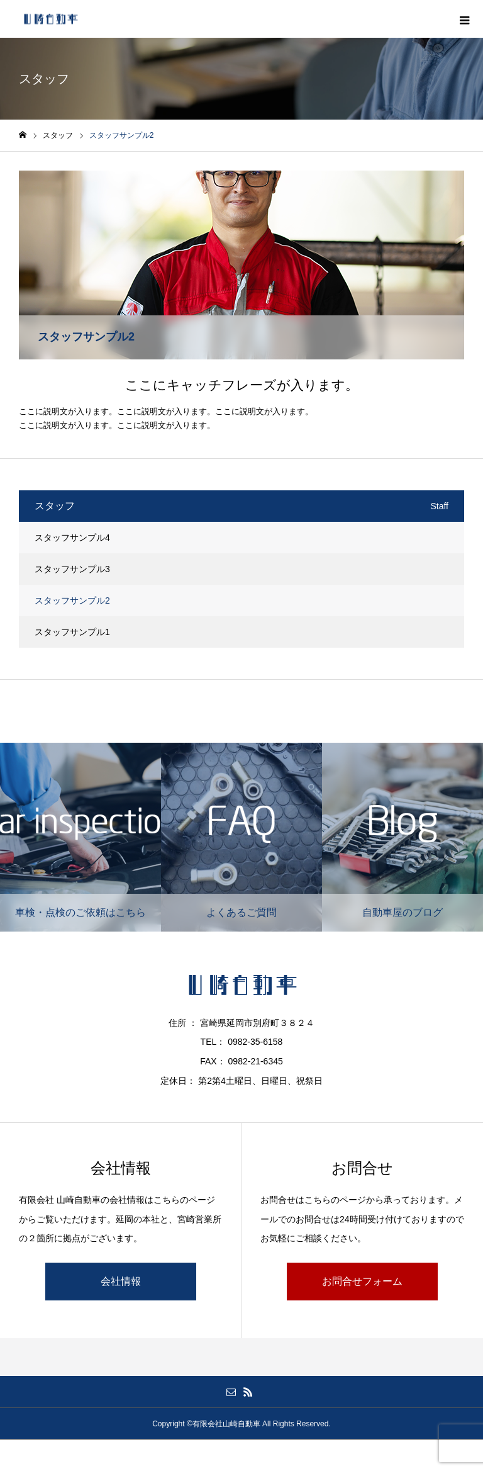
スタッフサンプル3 (72, 569)
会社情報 (121, 1281)
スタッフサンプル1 (72, 632)
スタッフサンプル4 (72, 538)
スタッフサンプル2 (72, 600)
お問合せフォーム (362, 1281)
